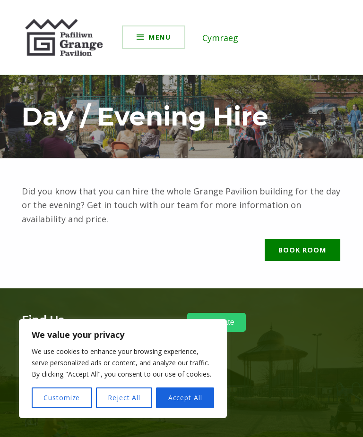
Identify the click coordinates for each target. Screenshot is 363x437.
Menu (159, 37)
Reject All (124, 397)
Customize (61, 397)
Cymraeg (220, 37)
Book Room (302, 249)
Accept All (185, 397)
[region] (123, 368)
